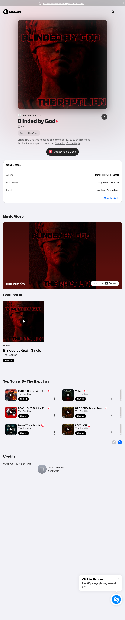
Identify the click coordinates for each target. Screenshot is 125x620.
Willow (79, 390)
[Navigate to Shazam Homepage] (13, 12)
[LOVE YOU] (68, 429)
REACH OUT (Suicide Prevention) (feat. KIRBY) (44, 408)
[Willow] (68, 395)
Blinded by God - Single (67, 143)
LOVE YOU (81, 425)
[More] (55, 399)
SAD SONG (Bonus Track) (89, 408)
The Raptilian (25, 393)
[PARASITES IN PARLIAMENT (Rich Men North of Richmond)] (11, 395)
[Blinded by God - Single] (23, 331)
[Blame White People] (11, 429)
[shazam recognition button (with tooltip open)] (116, 599)
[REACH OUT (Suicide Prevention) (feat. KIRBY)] (11, 412)
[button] (123, 2)
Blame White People (29, 425)
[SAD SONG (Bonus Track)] (68, 412)
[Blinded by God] (104, 117)
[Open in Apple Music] (62, 152)
